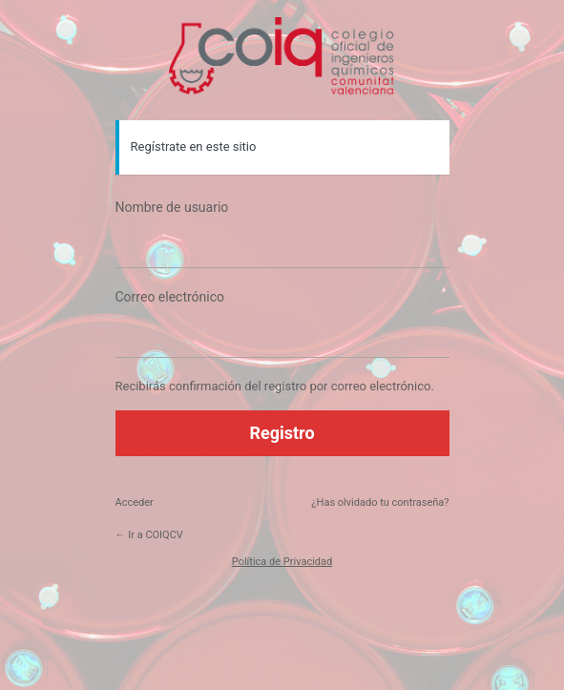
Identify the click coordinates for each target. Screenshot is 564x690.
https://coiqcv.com (282, 57)
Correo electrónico (170, 296)
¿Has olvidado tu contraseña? (380, 502)
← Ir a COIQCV (149, 535)
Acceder (134, 502)
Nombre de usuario (172, 207)
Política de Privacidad (282, 561)
